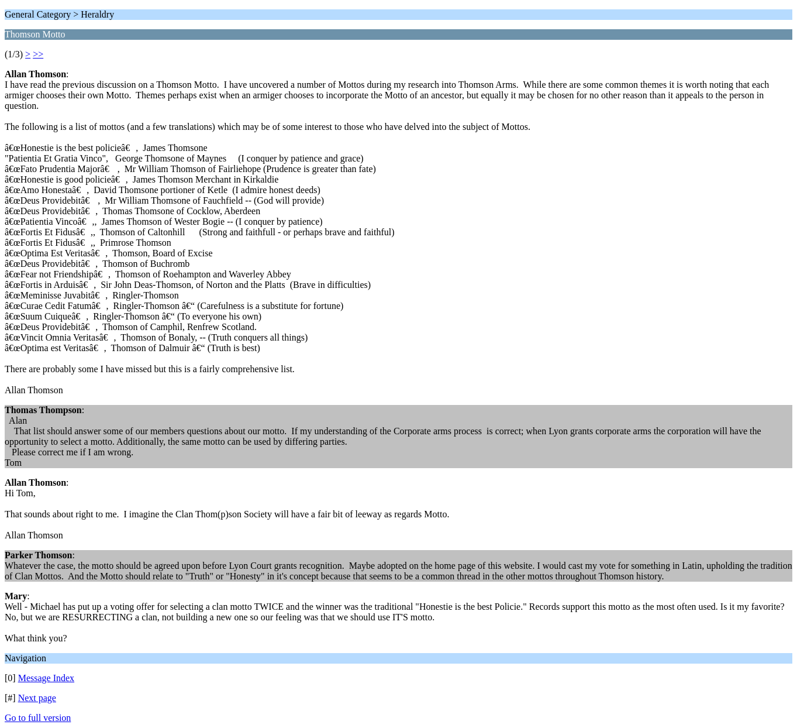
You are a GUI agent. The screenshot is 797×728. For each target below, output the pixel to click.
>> (38, 54)
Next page (37, 698)
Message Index (46, 678)
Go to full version (38, 718)
